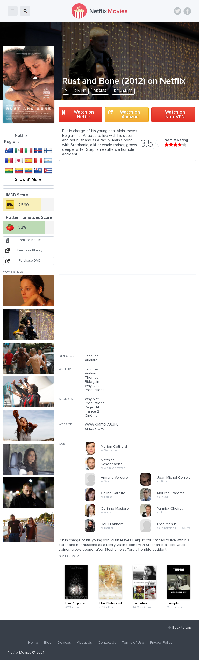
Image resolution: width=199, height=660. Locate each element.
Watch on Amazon (130, 114)
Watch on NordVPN (175, 114)
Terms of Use (133, 642)
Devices (64, 642)
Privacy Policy (161, 642)
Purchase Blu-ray (29, 250)
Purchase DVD (30, 260)
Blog (48, 642)
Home (33, 642)
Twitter (177, 11)
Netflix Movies (19, 652)
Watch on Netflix (84, 114)
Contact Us (107, 642)
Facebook (187, 11)
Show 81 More (28, 179)
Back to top (181, 627)
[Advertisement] (157, 320)
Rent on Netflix (30, 240)
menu (13, 11)
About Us (84, 642)
